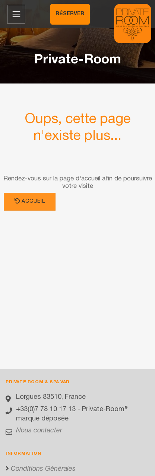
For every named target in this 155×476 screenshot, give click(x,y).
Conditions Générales (43, 469)
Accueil (30, 201)
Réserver (70, 14)
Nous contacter (39, 431)
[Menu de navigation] (16, 14)
